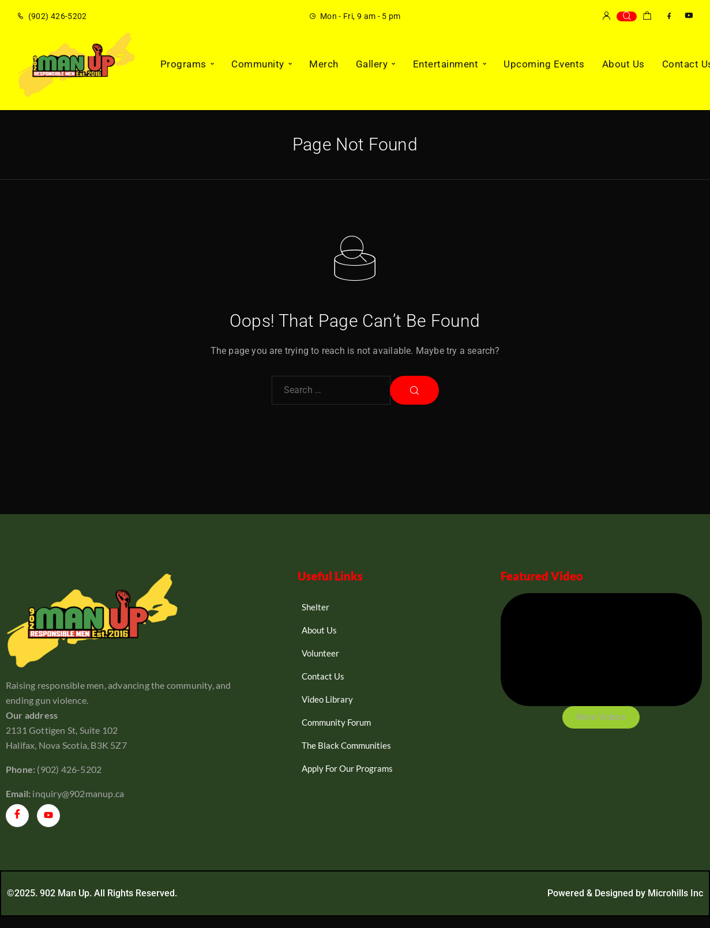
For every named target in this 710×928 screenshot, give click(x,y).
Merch (324, 64)
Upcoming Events (544, 64)
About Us (623, 64)
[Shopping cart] (647, 17)
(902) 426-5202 (57, 16)
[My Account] (606, 16)
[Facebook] (669, 16)
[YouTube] (689, 16)
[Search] (627, 16)
